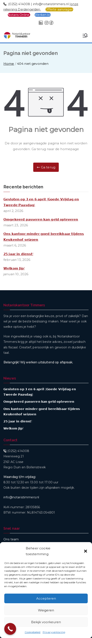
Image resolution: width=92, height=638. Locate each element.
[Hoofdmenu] (85, 35)
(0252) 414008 (19, 4)
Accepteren (46, 598)
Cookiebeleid (33, 632)
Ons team (11, 539)
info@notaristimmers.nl (51, 4)
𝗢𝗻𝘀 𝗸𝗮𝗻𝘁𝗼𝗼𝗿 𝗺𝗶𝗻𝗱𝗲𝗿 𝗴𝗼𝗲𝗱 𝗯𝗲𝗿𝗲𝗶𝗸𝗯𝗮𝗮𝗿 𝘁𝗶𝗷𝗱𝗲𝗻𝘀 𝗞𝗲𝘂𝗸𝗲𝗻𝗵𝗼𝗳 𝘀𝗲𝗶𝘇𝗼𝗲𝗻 (43, 237)
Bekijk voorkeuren (46, 622)
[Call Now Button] (10, 629)
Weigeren (46, 610)
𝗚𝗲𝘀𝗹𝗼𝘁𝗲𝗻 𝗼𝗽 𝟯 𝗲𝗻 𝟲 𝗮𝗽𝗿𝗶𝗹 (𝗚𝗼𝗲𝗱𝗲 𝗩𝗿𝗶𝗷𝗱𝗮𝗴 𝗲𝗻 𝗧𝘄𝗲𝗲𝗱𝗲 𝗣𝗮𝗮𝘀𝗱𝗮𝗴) (41, 202)
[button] (85, 551)
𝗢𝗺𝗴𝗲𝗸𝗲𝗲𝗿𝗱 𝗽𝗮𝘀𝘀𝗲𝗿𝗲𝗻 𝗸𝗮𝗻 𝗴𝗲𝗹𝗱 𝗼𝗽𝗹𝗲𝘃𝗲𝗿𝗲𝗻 (40, 219)
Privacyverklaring (54, 632)
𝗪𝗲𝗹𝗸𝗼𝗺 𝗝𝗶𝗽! (14, 268)
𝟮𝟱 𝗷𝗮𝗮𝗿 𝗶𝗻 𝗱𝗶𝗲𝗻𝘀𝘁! (18, 254)
